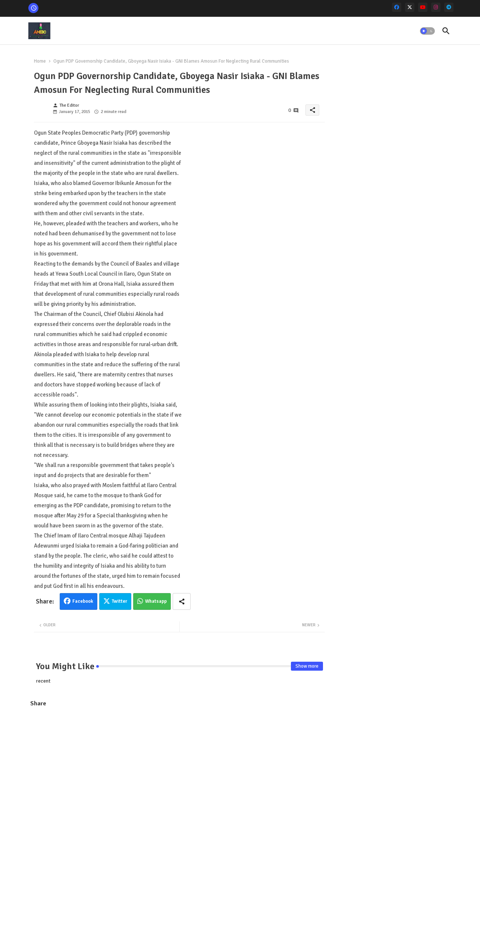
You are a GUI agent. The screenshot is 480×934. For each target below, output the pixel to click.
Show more (307, 666)
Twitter (119, 601)
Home (40, 61)
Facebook (82, 601)
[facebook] (396, 7)
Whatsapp (156, 601)
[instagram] (435, 7)
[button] (427, 31)
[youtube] (422, 7)
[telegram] (449, 7)
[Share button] (182, 601)
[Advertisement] (179, 767)
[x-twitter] (409, 7)
